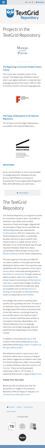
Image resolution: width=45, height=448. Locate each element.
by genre (34, 344)
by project (18, 347)
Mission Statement (11, 253)
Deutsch (41, 3)
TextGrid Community (15, 274)
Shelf (31, 2)
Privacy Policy (28, 407)
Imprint (19, 407)
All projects (24, 193)
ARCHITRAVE (8, 165)
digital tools (36, 374)
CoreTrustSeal (9, 233)
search (29, 338)
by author (26, 344)
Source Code (11, 411)
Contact (11, 407)
